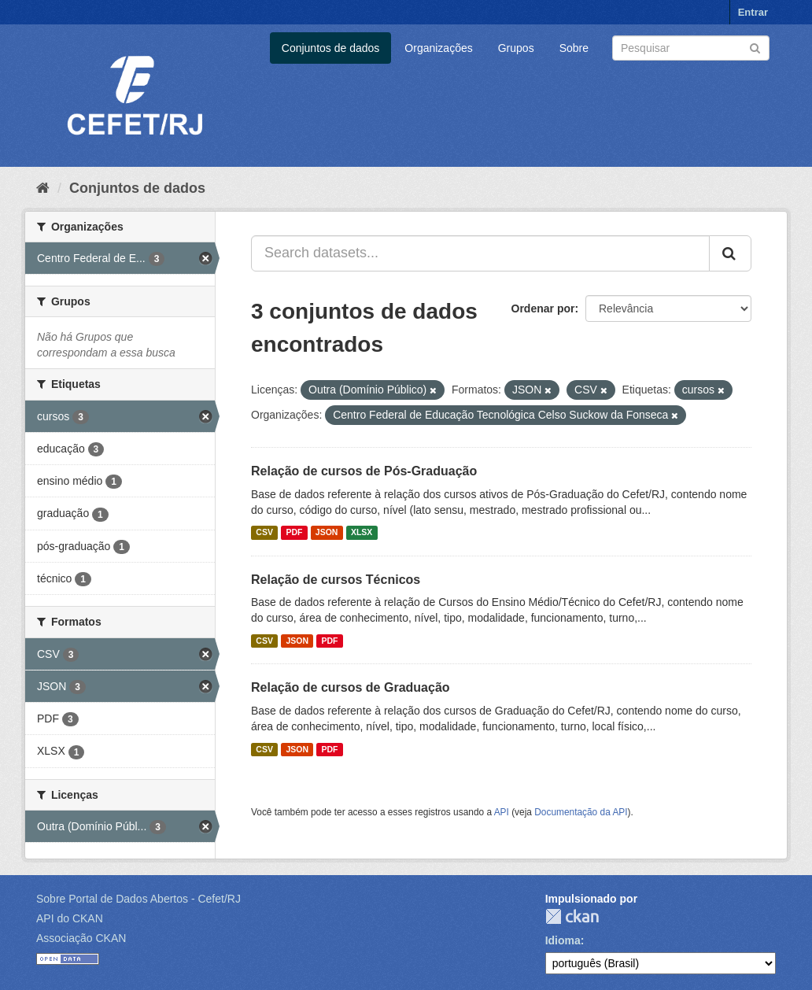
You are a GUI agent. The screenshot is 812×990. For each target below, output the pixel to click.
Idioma (563, 940)
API (501, 812)
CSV (264, 532)
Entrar (753, 12)
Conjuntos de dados (331, 48)
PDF (294, 532)
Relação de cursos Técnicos (335, 579)
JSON (327, 532)
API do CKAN (69, 918)
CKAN (572, 916)
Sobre (574, 48)
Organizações (438, 48)
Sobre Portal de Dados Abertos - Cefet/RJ (138, 898)
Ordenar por (543, 308)
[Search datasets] (691, 48)
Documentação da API (580, 812)
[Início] (43, 188)
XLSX (361, 532)
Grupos (516, 48)
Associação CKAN (81, 938)
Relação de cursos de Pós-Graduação (364, 471)
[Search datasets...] (480, 253)
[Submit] (755, 47)
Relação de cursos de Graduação (350, 687)
